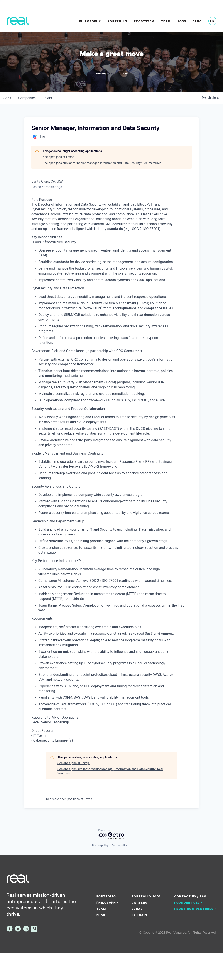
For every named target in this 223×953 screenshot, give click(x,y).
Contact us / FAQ (190, 895)
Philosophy (90, 21)
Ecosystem (144, 21)
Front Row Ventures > (195, 908)
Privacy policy (100, 844)
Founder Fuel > (188, 901)
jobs (7, 97)
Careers (139, 901)
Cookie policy (119, 844)
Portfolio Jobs (146, 895)
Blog (197, 21)
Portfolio (117, 21)
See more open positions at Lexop (69, 798)
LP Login (139, 914)
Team (166, 21)
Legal (137, 908)
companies (27, 97)
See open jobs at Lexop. (59, 156)
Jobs (181, 21)
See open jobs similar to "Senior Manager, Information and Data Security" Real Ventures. (102, 162)
